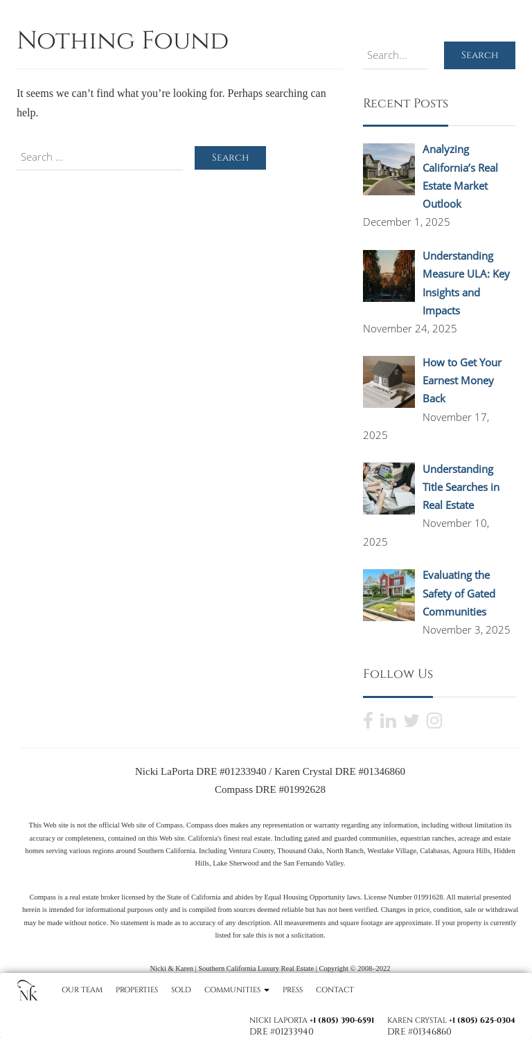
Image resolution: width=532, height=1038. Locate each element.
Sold (181, 990)
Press (293, 990)
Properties (137, 990)
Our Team (82, 990)
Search (479, 55)
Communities (236, 990)
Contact (335, 990)
